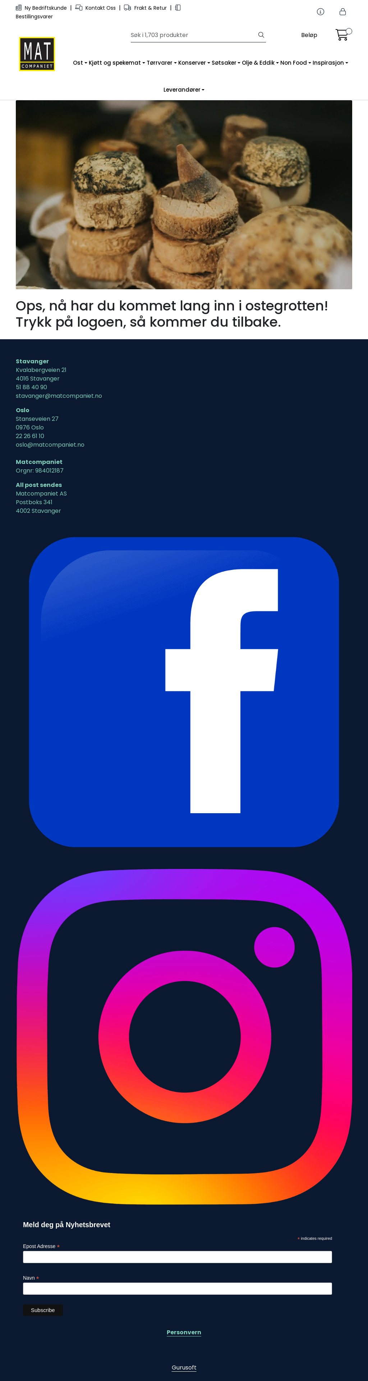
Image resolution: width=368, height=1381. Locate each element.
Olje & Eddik (258, 62)
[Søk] (194, 35)
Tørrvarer (159, 62)
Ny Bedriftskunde (42, 7)
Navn (31, 1278)
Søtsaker (224, 62)
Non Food (293, 62)
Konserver (192, 62)
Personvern (184, 1332)
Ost (78, 62)
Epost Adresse (41, 1246)
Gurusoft (184, 1367)
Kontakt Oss (96, 7)
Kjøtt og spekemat (115, 62)
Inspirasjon (328, 62)
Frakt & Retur (146, 7)
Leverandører (182, 89)
